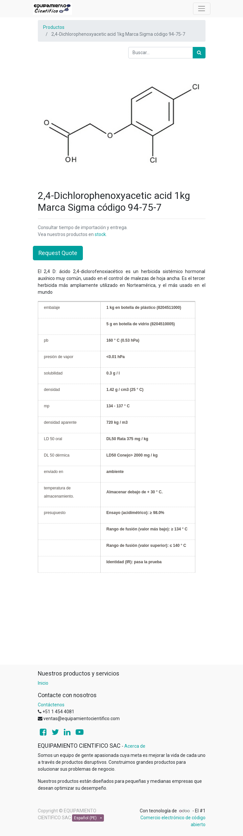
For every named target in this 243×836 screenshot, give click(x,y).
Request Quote (57, 253)
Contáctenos (51, 704)
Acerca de (134, 746)
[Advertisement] (122, 619)
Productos (53, 27)
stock (100, 234)
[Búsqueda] (199, 52)
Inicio (43, 683)
